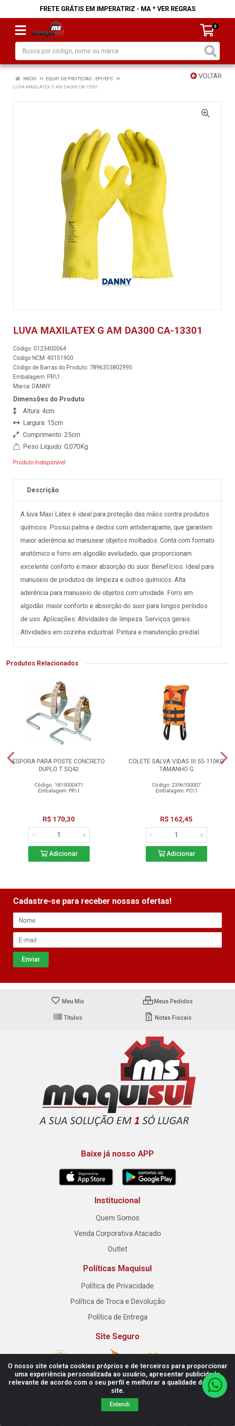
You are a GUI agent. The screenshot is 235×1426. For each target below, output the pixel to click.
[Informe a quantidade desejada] (59, 835)
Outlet (117, 1249)
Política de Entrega (117, 1317)
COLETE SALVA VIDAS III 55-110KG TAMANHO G (176, 765)
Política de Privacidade (117, 1286)
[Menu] (20, 30)
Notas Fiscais (168, 1017)
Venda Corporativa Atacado (117, 1233)
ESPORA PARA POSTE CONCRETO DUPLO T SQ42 (59, 765)
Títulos (67, 1017)
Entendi (120, 1404)
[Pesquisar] (210, 51)
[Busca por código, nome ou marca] (109, 51)
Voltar (205, 76)
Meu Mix (67, 1001)
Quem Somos (118, 1218)
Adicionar (59, 854)
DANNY (41, 386)
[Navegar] (11, 758)
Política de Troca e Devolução (117, 1301)
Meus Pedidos (168, 1001)
